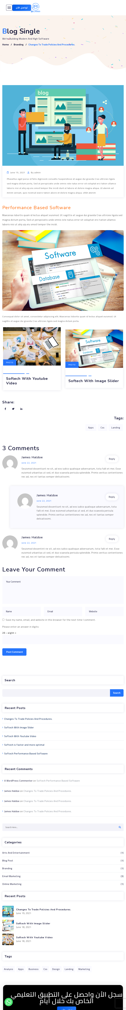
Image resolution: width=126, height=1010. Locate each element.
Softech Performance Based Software (26, 753)
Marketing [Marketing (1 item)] (84, 969)
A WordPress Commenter (18, 780)
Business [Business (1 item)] (34, 969)
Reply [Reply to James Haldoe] (112, 459)
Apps (91, 427)
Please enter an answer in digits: (20, 627)
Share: (8, 402)
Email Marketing (63, 876)
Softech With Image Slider (93, 380)
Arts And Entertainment (63, 853)
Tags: (119, 418)
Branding (19, 44)
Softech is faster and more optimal (24, 745)
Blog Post (63, 860)
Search (10, 680)
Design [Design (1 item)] (56, 969)
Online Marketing (63, 884)
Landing (115, 427)
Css (102, 427)
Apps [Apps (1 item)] (21, 969)
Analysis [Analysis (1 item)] (8, 969)
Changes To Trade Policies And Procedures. (28, 719)
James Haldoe (32, 457)
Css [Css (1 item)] (45, 969)
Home (5, 44)
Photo (72, 364)
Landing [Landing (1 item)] (69, 969)
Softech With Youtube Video (27, 381)
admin (37, 172)
